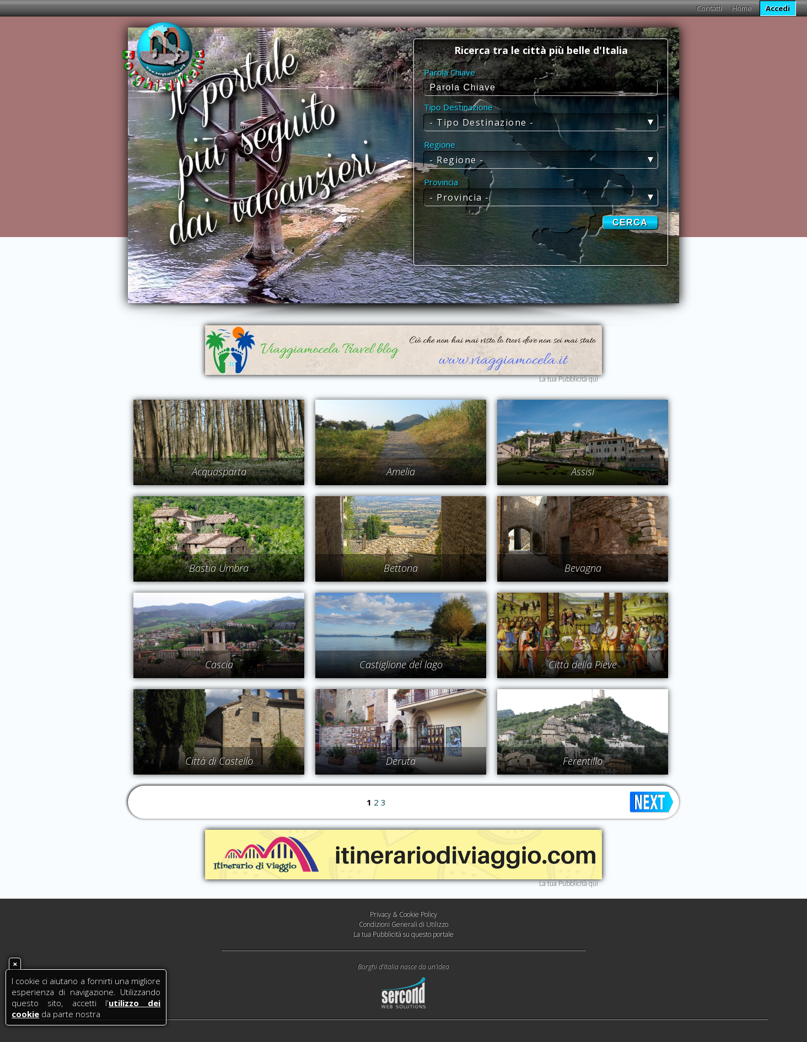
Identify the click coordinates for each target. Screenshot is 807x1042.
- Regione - (456, 160)
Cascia (219, 664)
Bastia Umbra (219, 567)
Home (742, 8)
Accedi (778, 8)
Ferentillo (582, 760)
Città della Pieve (582, 664)
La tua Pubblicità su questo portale (403, 934)
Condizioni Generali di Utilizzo (403, 924)
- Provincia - (459, 197)
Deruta (401, 760)
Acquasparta (219, 471)
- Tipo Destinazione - (481, 122)
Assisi (582, 471)
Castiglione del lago (401, 664)
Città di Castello (219, 760)
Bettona (401, 567)
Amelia (400, 471)
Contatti (709, 8)
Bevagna (582, 567)
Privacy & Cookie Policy (403, 914)
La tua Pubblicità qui (568, 379)
